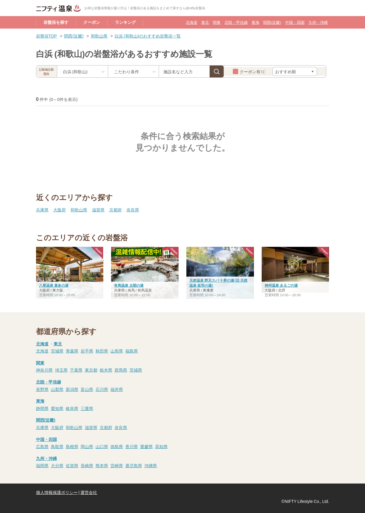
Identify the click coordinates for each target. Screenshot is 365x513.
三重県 (87, 408)
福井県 (116, 389)
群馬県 (121, 370)
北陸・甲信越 (236, 22)
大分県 (57, 465)
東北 (205, 22)
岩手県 (87, 351)
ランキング (125, 22)
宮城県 (57, 351)
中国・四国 (295, 22)
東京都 (91, 370)
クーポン (91, 22)
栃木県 (106, 370)
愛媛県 (146, 446)
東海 (255, 22)
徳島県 (116, 446)
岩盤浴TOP (46, 36)
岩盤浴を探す (55, 22)
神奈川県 (44, 370)
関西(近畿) (272, 22)
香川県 (131, 446)
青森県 (72, 351)
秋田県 (102, 351)
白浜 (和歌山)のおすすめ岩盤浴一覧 (148, 36)
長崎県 (87, 465)
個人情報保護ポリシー (57, 492)
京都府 (115, 210)
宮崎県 (116, 465)
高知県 (161, 446)
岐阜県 (72, 408)
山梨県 (57, 389)
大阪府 (59, 210)
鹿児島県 (133, 465)
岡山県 (87, 446)
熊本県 (102, 465)
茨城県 (136, 370)
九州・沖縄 (318, 22)
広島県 (42, 446)
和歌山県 (99, 36)
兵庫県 (42, 210)
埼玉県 (61, 370)
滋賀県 (98, 210)
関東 (217, 22)
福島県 (131, 351)
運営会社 (88, 492)
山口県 (102, 446)
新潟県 (72, 389)
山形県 (116, 351)
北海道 (191, 22)
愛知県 (57, 408)
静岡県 (42, 408)
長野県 (42, 389)
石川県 (102, 389)
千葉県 (76, 370)
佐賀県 (72, 465)
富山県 (87, 389)
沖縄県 (150, 465)
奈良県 (133, 210)
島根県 (72, 446)
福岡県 (42, 465)
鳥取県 (57, 446)
